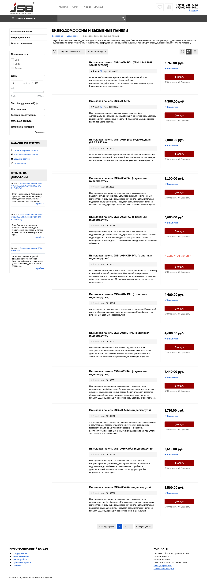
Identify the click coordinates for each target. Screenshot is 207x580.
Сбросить (41, 132)
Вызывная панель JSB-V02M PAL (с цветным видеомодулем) (121, 296)
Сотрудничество (20, 553)
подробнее (39, 203)
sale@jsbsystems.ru (163, 565)
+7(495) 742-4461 (186, 7)
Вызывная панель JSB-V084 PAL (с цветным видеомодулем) (121, 180)
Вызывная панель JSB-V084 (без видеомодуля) (123, 487)
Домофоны (57, 36)
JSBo (17, 64)
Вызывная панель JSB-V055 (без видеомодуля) (123, 410)
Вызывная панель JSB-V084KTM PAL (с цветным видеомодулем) (117, 257)
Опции (180, 77)
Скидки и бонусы (22, 159)
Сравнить (185, 82)
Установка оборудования (26, 154)
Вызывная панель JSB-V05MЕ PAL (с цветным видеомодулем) (122, 334)
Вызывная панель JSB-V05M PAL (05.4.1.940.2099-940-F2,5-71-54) (113, 64)
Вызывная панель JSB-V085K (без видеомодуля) (113, 450)
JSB (17, 60)
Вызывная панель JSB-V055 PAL (112, 101)
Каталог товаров (27, 18)
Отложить (172, 82)
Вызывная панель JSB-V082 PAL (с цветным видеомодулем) (121, 218)
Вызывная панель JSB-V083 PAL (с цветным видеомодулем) (121, 373)
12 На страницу (95, 51)
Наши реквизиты (21, 556)
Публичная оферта (22, 562)
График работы (20, 559)
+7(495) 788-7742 (186, 4)
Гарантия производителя (26, 150)
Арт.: (106, 71)
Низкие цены (20, 163)
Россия (18, 68)
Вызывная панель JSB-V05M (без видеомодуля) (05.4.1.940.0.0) (113, 141)
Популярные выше (70, 51)
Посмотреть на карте (164, 568)
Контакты (193, 10)
